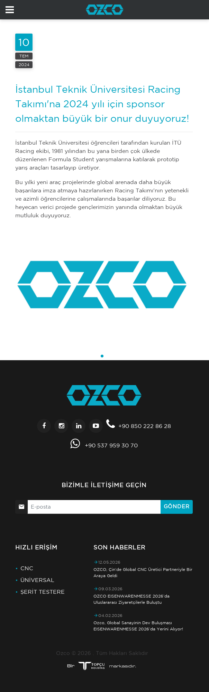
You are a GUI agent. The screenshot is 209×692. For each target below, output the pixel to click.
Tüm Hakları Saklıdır (122, 653)
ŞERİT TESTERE (42, 592)
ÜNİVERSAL (37, 580)
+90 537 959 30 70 (111, 445)
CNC (26, 568)
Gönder (177, 506)
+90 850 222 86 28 (144, 426)
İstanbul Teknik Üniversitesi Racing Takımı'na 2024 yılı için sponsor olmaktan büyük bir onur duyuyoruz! (102, 104)
